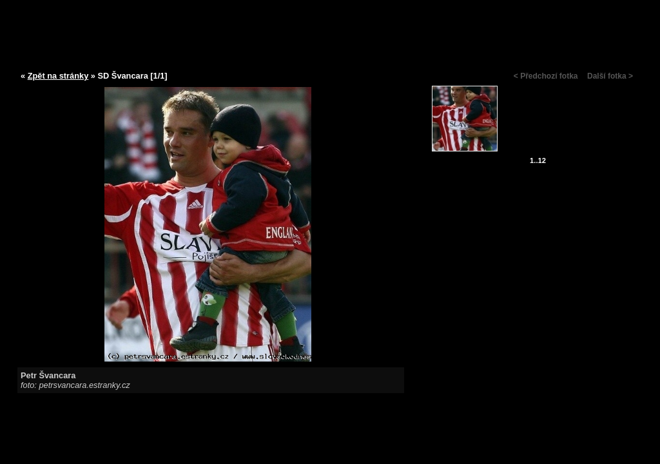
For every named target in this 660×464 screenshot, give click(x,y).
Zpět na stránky (58, 76)
